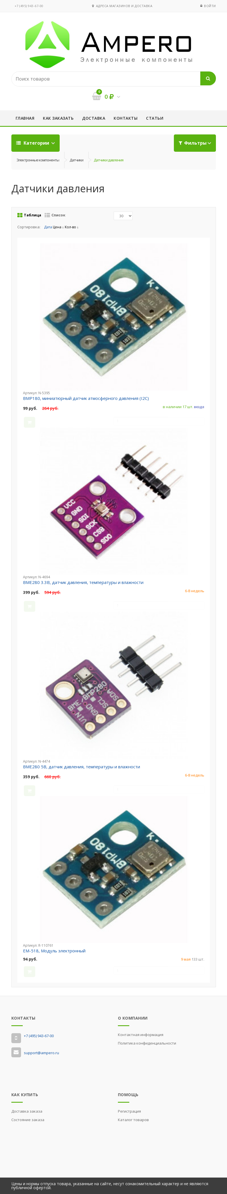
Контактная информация (140, 1034)
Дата (48, 227)
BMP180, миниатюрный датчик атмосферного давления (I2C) (86, 398)
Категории (33, 143)
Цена (58, 227)
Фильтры (193, 143)
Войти (210, 6)
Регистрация (129, 1111)
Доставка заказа (26, 1111)
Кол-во (72, 227)
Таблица (29, 215)
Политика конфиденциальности (147, 1043)
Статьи (154, 118)
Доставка (93, 118)
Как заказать (58, 118)
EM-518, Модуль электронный (54, 950)
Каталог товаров (133, 1119)
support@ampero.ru (41, 1052)
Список (55, 215)
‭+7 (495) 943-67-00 (28, 6)
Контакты (126, 118)
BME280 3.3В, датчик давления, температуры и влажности (83, 582)
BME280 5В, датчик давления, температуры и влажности (81, 766)
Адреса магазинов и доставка (122, 6)
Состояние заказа (27, 1119)
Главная (25, 118)
